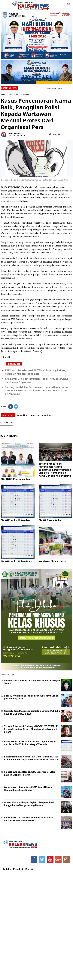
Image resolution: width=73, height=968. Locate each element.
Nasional (25, 94)
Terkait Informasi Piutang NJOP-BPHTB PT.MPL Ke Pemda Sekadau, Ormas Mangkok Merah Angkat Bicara (31, 729)
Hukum (17, 94)
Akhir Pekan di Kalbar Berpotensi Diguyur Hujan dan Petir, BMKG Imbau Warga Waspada (30, 743)
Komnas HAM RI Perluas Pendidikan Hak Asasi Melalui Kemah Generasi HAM (29, 819)
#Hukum (35, 415)
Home (3, 94)
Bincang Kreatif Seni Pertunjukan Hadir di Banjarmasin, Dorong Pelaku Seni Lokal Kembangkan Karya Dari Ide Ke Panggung (36, 391)
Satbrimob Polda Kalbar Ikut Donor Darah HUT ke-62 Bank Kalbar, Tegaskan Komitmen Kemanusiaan (31, 758)
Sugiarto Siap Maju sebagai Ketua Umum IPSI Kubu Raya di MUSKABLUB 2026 (32, 712)
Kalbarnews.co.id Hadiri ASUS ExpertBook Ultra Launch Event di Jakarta (29, 773)
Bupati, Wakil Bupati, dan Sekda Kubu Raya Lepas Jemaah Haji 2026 (31, 697)
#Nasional (47, 415)
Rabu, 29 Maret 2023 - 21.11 (17, 136)
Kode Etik (18, 869)
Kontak (29, 869)
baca (52, 134)
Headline (10, 94)
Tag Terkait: (8, 415)
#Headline (22, 415)
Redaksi (7, 869)
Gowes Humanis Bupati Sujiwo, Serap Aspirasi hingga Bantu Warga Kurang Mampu (29, 804)
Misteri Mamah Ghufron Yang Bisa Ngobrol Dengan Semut (32, 682)
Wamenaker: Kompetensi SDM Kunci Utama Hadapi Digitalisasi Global (28, 789)
